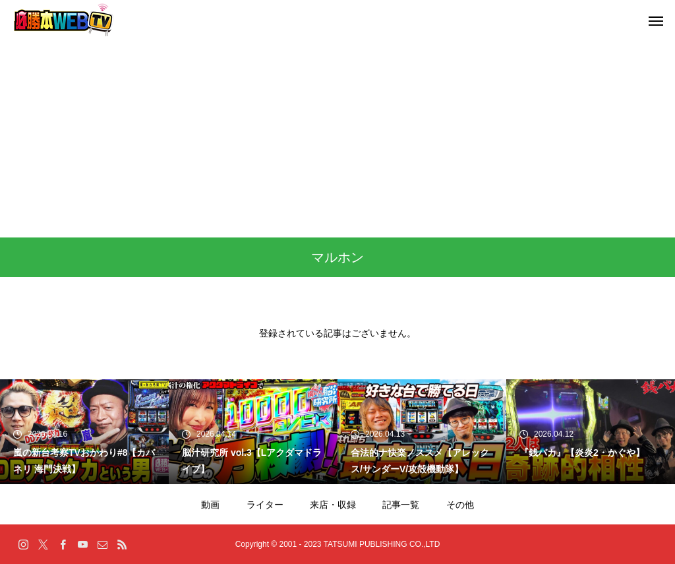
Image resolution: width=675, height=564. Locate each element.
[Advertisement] (337, 138)
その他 (460, 504)
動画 (210, 504)
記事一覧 (400, 504)
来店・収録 (333, 504)
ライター (265, 504)
